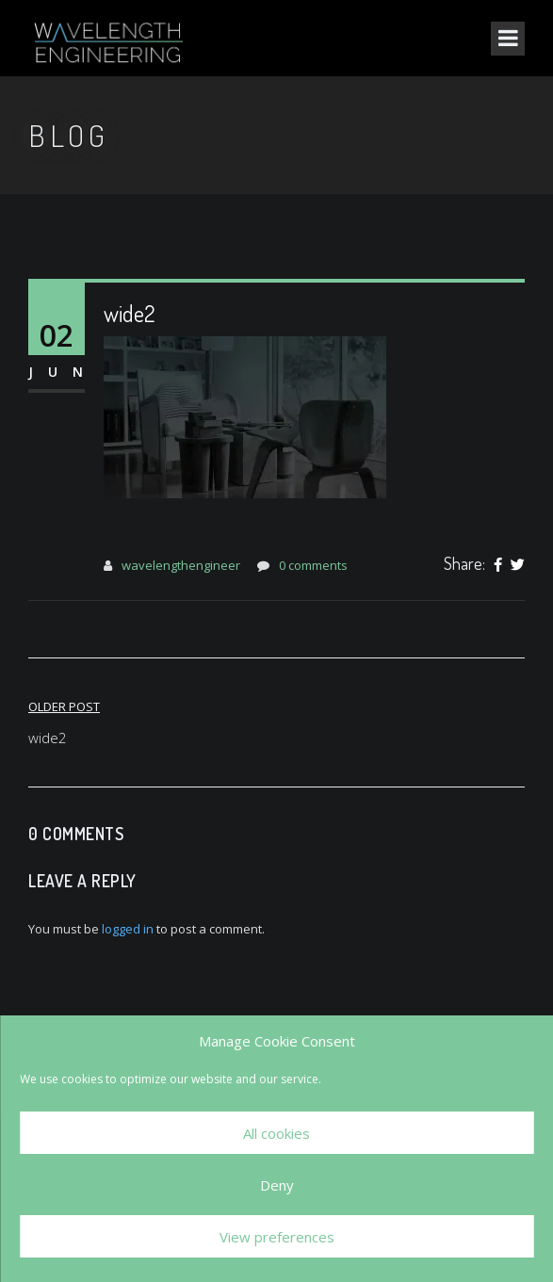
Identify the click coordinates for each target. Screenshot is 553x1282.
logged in (128, 928)
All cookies (276, 1133)
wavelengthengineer (181, 565)
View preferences (277, 1236)
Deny (277, 1185)
